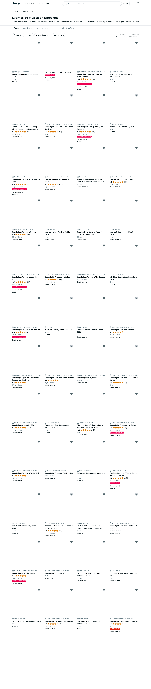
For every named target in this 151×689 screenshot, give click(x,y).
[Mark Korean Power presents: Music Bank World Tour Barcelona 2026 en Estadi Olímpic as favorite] (104, 149)
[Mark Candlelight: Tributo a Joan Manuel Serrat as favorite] (39, 149)
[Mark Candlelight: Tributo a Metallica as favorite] (71, 247)
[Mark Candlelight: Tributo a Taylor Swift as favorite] (39, 443)
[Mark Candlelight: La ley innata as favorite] (104, 348)
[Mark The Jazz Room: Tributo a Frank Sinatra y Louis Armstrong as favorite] (104, 395)
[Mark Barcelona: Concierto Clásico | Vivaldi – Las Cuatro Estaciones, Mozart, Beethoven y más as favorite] (39, 97)
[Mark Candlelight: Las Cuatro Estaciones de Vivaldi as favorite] (71, 97)
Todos (16, 29)
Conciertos (27, 29)
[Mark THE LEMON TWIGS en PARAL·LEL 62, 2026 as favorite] (136, 543)
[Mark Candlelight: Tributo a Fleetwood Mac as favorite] (136, 496)
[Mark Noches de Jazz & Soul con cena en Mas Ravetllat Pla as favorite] (71, 496)
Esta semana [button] (65, 36)
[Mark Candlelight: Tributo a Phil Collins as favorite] (136, 395)
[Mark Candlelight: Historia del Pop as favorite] (39, 543)
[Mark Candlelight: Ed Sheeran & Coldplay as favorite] (71, 591)
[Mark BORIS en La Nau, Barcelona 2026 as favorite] (71, 300)
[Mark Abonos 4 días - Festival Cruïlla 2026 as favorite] (71, 202)
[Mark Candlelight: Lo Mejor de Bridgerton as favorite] (136, 591)
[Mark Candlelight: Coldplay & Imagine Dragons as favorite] (104, 97)
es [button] (125, 3)
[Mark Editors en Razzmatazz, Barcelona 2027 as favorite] (104, 443)
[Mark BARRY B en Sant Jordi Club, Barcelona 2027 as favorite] (104, 543)
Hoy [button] (31, 36)
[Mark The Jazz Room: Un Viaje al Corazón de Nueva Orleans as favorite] (136, 443)
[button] (28, 12)
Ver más (136, 23)
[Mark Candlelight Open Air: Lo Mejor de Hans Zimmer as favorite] (104, 44)
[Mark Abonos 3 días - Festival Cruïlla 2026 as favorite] (136, 202)
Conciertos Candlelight (45, 29)
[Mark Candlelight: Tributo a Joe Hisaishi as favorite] (39, 300)
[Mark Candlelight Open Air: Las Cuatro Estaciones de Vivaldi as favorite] (39, 348)
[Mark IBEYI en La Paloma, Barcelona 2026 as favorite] (39, 591)
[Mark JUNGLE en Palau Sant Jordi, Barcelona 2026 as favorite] (136, 44)
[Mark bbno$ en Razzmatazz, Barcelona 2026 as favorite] (39, 496)
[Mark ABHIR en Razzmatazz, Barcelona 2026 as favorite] (136, 247)
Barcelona (15, 12)
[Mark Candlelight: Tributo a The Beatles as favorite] (104, 247)
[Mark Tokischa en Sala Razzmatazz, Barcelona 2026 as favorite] (71, 395)
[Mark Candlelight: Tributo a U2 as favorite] (71, 543)
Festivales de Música (66, 29)
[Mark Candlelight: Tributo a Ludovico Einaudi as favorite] (39, 247)
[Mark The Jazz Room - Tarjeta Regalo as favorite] (71, 44)
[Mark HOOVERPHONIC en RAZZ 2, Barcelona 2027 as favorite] (104, 591)
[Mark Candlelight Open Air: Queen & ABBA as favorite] (71, 149)
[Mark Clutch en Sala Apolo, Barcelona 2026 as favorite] (39, 44)
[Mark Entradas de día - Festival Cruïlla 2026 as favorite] (104, 300)
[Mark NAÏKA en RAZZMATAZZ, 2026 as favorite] (136, 97)
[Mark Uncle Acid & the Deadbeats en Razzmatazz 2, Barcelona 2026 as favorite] (104, 496)
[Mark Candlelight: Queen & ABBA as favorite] (39, 395)
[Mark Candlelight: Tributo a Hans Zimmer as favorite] (71, 348)
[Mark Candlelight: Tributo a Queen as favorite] (136, 149)
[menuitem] (16, 29)
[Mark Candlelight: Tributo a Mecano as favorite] (136, 300)
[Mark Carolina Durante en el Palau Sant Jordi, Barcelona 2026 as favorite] (104, 202)
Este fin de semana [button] (47, 36)
